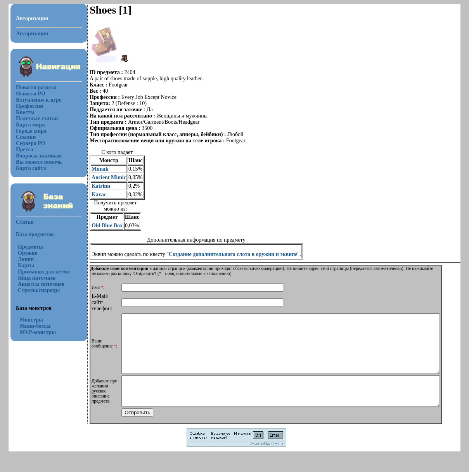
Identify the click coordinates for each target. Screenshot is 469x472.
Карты (21, 265)
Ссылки (21, 137)
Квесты (20, 112)
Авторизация (27, 33)
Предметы (25, 247)
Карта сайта (26, 168)
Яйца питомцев (32, 278)
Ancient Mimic (104, 177)
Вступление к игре (34, 100)
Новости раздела (31, 87)
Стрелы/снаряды (34, 290)
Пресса (20, 149)
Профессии (24, 106)
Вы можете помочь (34, 162)
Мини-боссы (30, 326)
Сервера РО (26, 143)
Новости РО (26, 94)
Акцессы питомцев (36, 284)
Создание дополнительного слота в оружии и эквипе (228, 254)
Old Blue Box (102, 225)
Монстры (26, 320)
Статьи (20, 222)
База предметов (30, 234)
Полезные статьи (32, 118)
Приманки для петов (38, 272)
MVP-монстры (33, 332)
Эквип (21, 259)
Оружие (23, 253)
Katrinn (96, 186)
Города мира (26, 131)
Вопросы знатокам (34, 156)
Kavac (94, 194)
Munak (95, 169)
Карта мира (25, 125)
